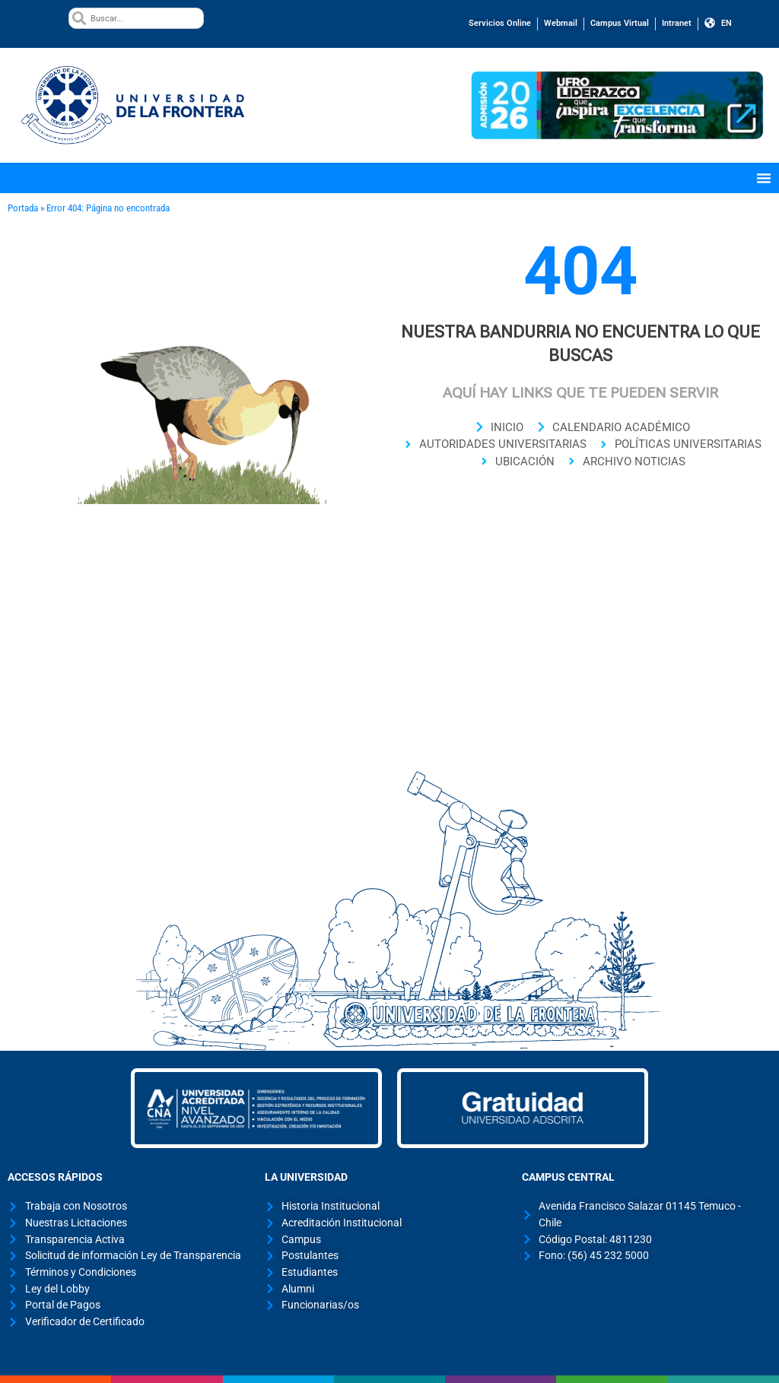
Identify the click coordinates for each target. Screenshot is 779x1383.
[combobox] (136, 18)
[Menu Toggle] (763, 178)
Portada (23, 208)
